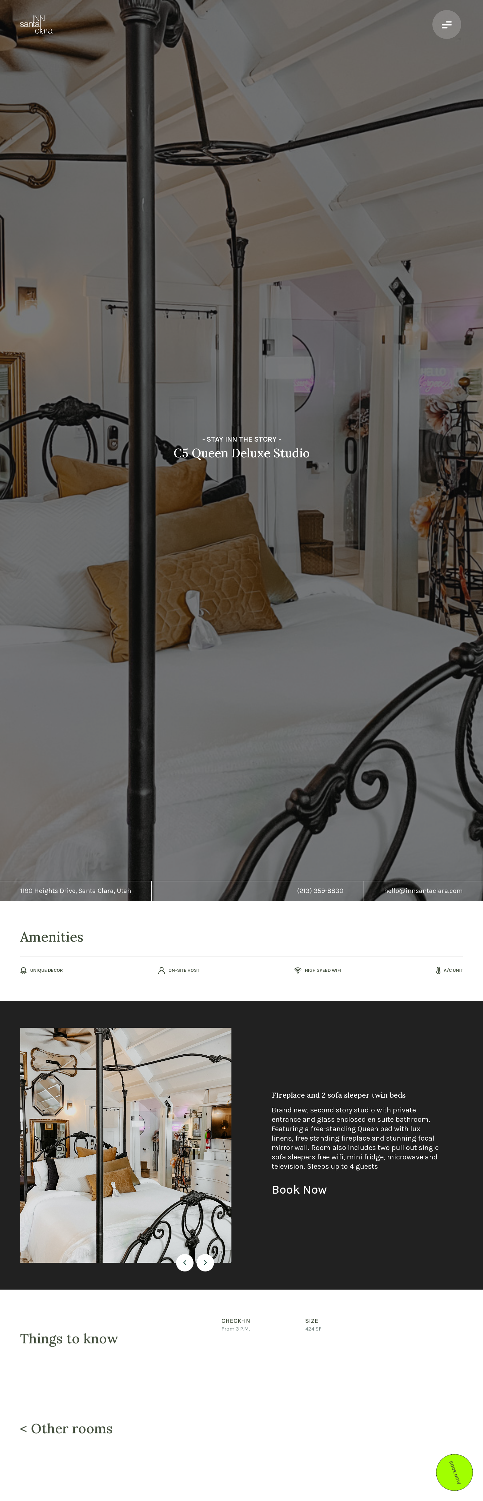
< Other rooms (66, 1431)
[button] (185, 1262)
